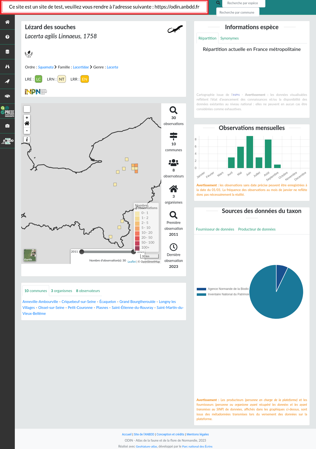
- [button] (27, 130)
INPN (236, 95)
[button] (27, 124)
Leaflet (132, 261)
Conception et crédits (171, 434)
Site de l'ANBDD (143, 434)
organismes (64, 290)
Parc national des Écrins (198, 446)
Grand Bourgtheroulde (145, 301)
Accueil (124, 434)
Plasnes (113, 307)
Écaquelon (114, 301)
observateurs (92, 290)
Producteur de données (261, 229)
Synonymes (231, 38)
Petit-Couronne (90, 307)
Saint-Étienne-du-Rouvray (145, 307)
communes (36, 290)
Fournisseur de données (216, 229)
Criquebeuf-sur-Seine (82, 301)
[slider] (81, 251)
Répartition (208, 38)
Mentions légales (200, 434)
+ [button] (27, 118)
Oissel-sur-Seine (59, 307)
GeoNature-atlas (145, 446)
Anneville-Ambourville (41, 301)
